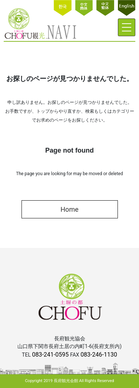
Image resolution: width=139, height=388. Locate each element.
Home (69, 209)
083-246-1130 (98, 354)
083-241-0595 (51, 354)
